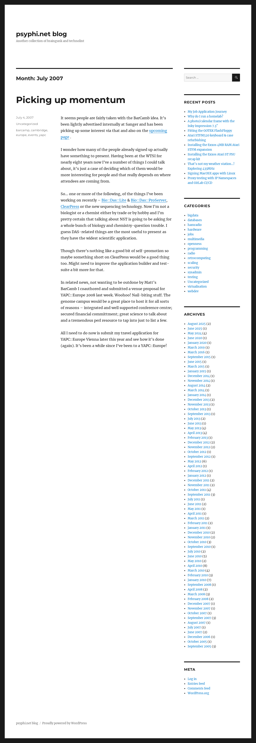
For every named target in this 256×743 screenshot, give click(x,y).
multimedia (196, 239)
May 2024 (195, 333)
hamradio (195, 225)
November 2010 (199, 537)
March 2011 (196, 518)
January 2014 (197, 395)
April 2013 (195, 433)
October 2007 (197, 613)
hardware (194, 230)
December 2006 (199, 637)
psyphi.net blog (41, 34)
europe (21, 135)
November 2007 (199, 608)
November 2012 (199, 447)
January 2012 (197, 476)
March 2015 (196, 366)
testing (193, 277)
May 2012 (194, 461)
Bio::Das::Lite (113, 200)
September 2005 (199, 646)
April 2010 (195, 566)
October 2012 (197, 452)
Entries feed (196, 684)
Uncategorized (27, 124)
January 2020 (197, 343)
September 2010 (199, 547)
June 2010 (195, 556)
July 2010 (194, 551)
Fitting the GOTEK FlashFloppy (210, 131)
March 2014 (196, 390)
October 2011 (197, 490)
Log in (192, 679)
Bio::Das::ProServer (148, 200)
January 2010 (197, 580)
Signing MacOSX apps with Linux (211, 173)
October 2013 (197, 409)
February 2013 (198, 438)
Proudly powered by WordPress (64, 723)
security (193, 268)
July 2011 (194, 499)
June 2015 (195, 362)
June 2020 (195, 338)
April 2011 (195, 514)
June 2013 (194, 423)
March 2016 (196, 352)
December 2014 (199, 376)
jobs (191, 234)
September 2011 (199, 495)
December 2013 (199, 400)
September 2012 (199, 457)
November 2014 (199, 381)
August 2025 (197, 324)
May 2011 (194, 509)
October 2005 (197, 642)
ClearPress (70, 206)
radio (191, 253)
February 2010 (198, 575)
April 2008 (195, 589)
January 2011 (197, 528)
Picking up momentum (70, 99)
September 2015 (199, 357)
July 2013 (194, 419)
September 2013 (199, 414)
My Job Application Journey (207, 112)
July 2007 (194, 627)
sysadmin (195, 272)
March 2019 (196, 347)
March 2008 (196, 594)
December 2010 (199, 532)
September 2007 (199, 618)
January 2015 (197, 371)
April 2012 (195, 466)
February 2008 (198, 599)
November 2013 (199, 404)
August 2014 (196, 385)
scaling (193, 263)
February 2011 (198, 523)
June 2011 (194, 504)
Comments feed (199, 688)
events (33, 135)
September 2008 (199, 585)
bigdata (193, 215)
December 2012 (199, 442)
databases (195, 220)
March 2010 (196, 570)
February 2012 (198, 471)
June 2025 (195, 328)
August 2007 (197, 623)
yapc (42, 135)
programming (198, 249)
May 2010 (194, 561)
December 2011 (198, 480)
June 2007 (195, 632)
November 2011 (199, 485)
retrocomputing (199, 258)
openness (195, 244)
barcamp (23, 130)
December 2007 (199, 604)
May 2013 (194, 428)
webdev (193, 291)
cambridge (39, 130)
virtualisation (197, 286)
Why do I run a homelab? (205, 116)
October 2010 (197, 542)
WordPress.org (198, 693)
